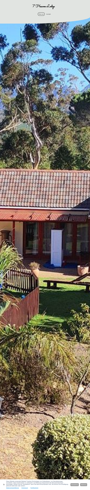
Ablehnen (83, 484)
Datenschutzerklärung (12, 488)
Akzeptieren (74, 484)
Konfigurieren (34, 488)
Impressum (24, 488)
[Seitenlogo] (45, 6)
